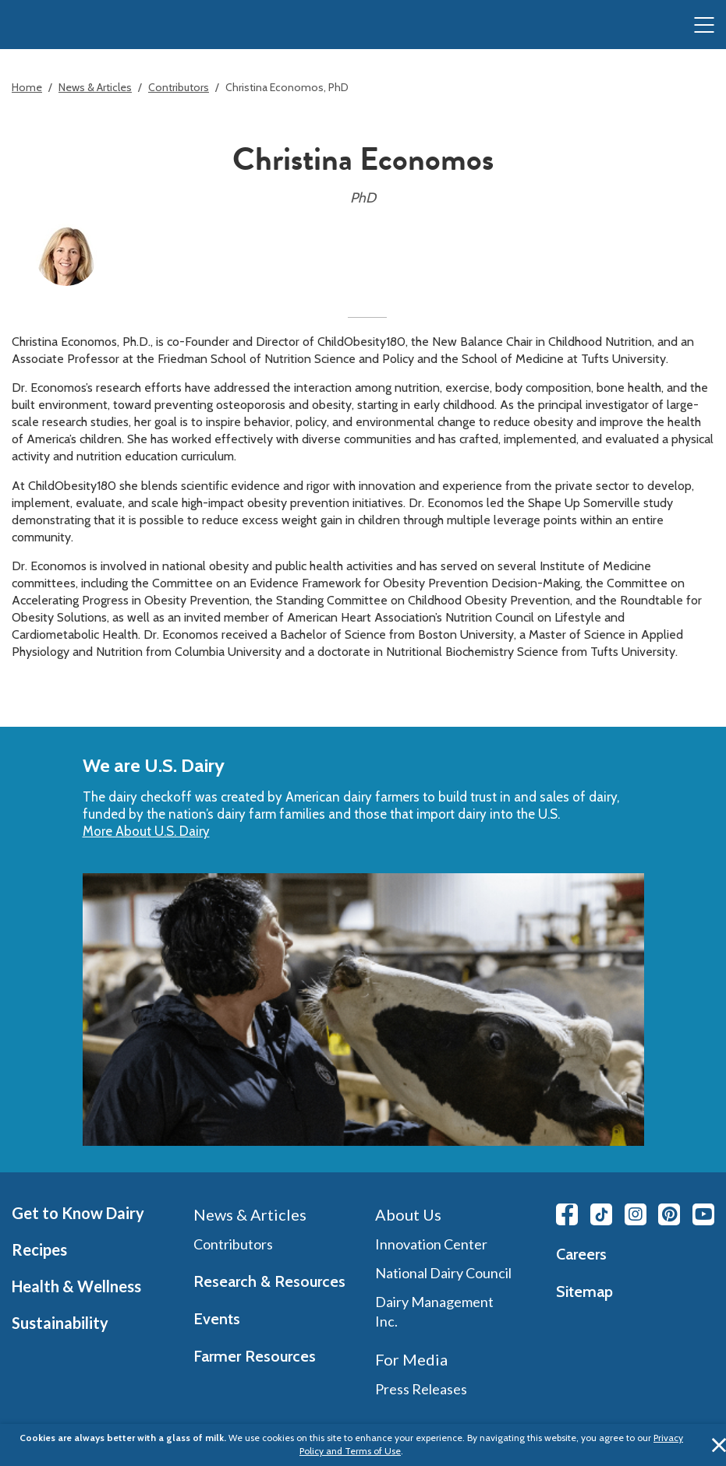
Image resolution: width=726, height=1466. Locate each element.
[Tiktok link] (601, 1214)
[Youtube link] (703, 1214)
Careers (581, 1254)
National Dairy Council (443, 1272)
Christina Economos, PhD (287, 87)
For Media (411, 1359)
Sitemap (584, 1291)
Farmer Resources (254, 1356)
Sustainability (60, 1322)
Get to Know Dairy (78, 1212)
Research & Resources (269, 1281)
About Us (408, 1214)
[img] (44, 25)
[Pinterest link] (669, 1214)
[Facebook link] (567, 1214)
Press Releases (421, 1388)
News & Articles (95, 87)
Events (216, 1318)
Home (27, 87)
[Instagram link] (635, 1214)
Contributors (178, 87)
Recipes (39, 1249)
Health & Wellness (76, 1286)
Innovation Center (431, 1244)
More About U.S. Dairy (146, 831)
